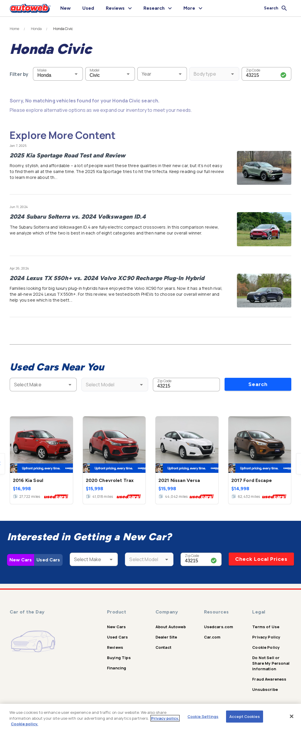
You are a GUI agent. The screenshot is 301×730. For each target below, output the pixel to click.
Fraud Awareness (269, 679)
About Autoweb (170, 626)
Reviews (115, 647)
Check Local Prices (261, 559)
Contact (163, 647)
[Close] (291, 716)
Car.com (212, 637)
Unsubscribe (265, 689)
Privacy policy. (165, 718)
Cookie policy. (24, 723)
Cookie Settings (203, 716)
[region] (150, 717)
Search (257, 384)
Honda (36, 28)
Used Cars (48, 560)
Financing (116, 668)
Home (14, 28)
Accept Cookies (244, 716)
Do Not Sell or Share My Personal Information (271, 663)
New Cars (20, 560)
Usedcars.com (218, 626)
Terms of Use (265, 626)
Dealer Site (166, 637)
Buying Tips (119, 657)
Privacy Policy (266, 637)
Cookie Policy (266, 647)
